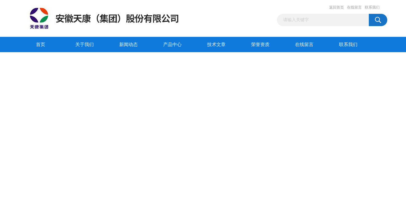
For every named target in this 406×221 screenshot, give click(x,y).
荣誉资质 (260, 44)
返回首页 (336, 7)
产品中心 (172, 44)
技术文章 (216, 44)
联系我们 (372, 7)
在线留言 (354, 7)
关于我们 (84, 44)
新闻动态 (128, 44)
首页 (40, 44)
